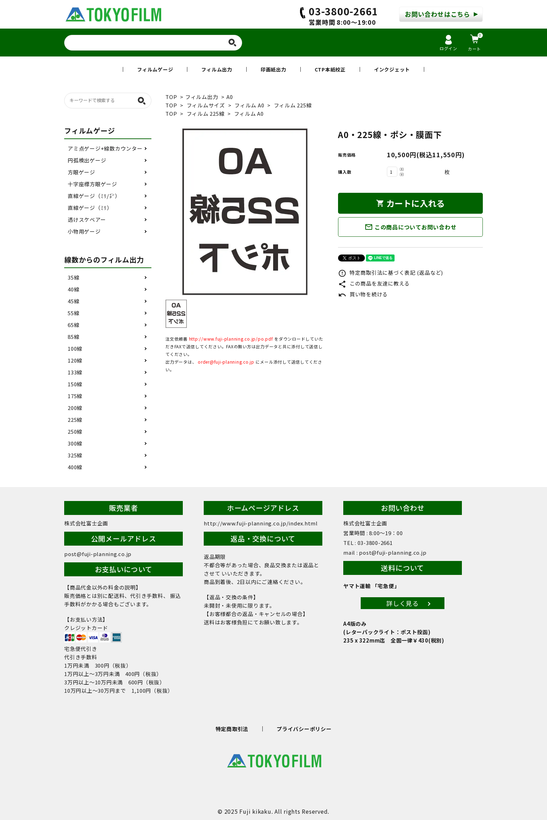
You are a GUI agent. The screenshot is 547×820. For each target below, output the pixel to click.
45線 (73, 301)
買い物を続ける (363, 294)
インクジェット (392, 69)
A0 (229, 96)
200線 (75, 407)
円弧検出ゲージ (87, 160)
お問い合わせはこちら (437, 13)
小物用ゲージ (84, 231)
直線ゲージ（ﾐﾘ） (90, 207)
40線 (73, 289)
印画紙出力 (273, 69)
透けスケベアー (87, 219)
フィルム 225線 (293, 105)
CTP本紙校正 (330, 69)
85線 (73, 336)
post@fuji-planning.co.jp (98, 553)
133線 (75, 372)
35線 (73, 277)
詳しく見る (402, 603)
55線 (73, 313)
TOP (171, 96)
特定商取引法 (232, 728)
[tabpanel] (244, 211)
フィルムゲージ (155, 69)
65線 (73, 324)
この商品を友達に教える (374, 283)
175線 (75, 396)
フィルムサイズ (206, 105)
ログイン (448, 43)
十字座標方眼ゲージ (92, 184)
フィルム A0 (249, 105)
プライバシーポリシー (304, 728)
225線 (75, 419)
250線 (75, 431)
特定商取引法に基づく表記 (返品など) (390, 272)
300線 (75, 443)
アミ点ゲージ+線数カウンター (105, 148)
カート (475, 42)
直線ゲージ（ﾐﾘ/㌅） (94, 195)
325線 (75, 455)
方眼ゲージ (81, 172)
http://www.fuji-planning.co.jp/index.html (261, 523)
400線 (75, 467)
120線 (75, 360)
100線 (75, 348)
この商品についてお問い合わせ (411, 227)
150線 (75, 384)
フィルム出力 (216, 69)
